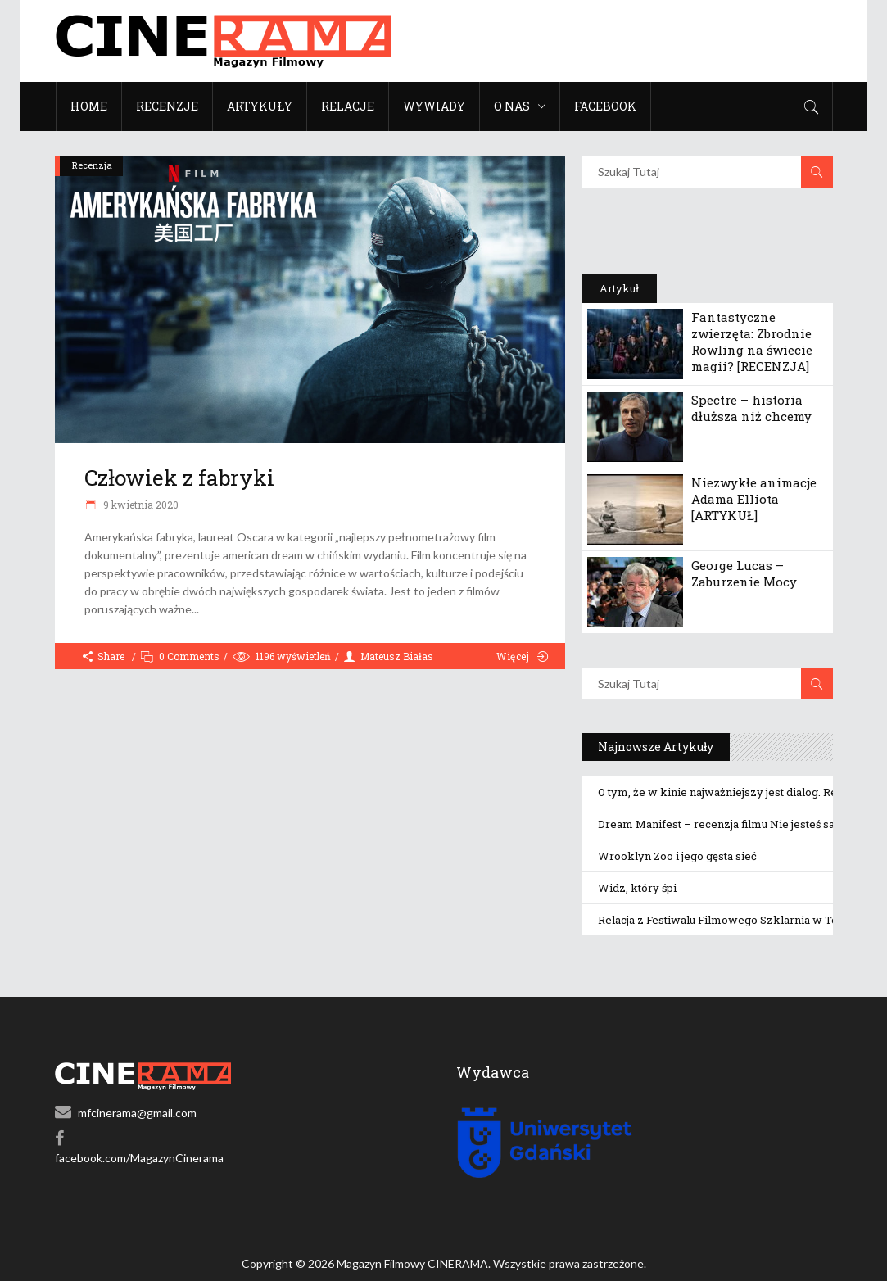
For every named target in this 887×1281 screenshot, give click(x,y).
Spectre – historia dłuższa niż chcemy (751, 408)
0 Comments (189, 656)
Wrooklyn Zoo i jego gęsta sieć (677, 856)
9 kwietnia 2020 (140, 504)
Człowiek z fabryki (179, 477)
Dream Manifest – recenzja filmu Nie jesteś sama (724, 824)
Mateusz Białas (396, 656)
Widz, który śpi (637, 887)
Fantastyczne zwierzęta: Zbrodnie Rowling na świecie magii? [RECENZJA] (751, 341)
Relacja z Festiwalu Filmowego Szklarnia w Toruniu (731, 919)
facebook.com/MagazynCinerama (139, 1158)
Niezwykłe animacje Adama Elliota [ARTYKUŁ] (754, 498)
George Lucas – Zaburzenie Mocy (744, 573)
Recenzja (92, 165)
